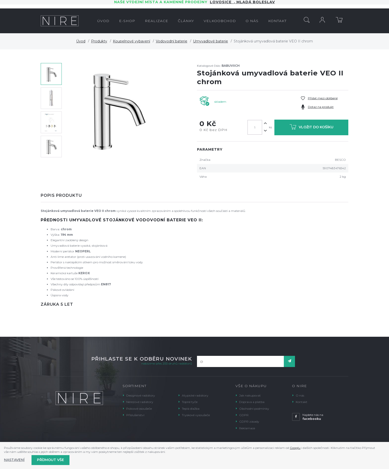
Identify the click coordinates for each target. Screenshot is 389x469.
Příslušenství (135, 415)
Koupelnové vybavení (131, 41)
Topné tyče (189, 402)
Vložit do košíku (311, 128)
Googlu (295, 448)
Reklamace (247, 428)
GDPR (244, 415)
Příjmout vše (50, 460)
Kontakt (301, 402)
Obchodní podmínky (254, 408)
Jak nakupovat (250, 395)
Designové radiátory (140, 395)
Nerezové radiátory (139, 402)
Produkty (99, 41)
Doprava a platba (251, 402)
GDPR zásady (249, 421)
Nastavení (14, 460)
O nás (300, 395)
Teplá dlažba (190, 408)
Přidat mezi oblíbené (323, 98)
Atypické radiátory (195, 395)
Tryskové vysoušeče (196, 415)
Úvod (80, 41)
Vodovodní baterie (171, 41)
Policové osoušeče (139, 408)
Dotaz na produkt (321, 107)
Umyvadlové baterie (210, 41)
